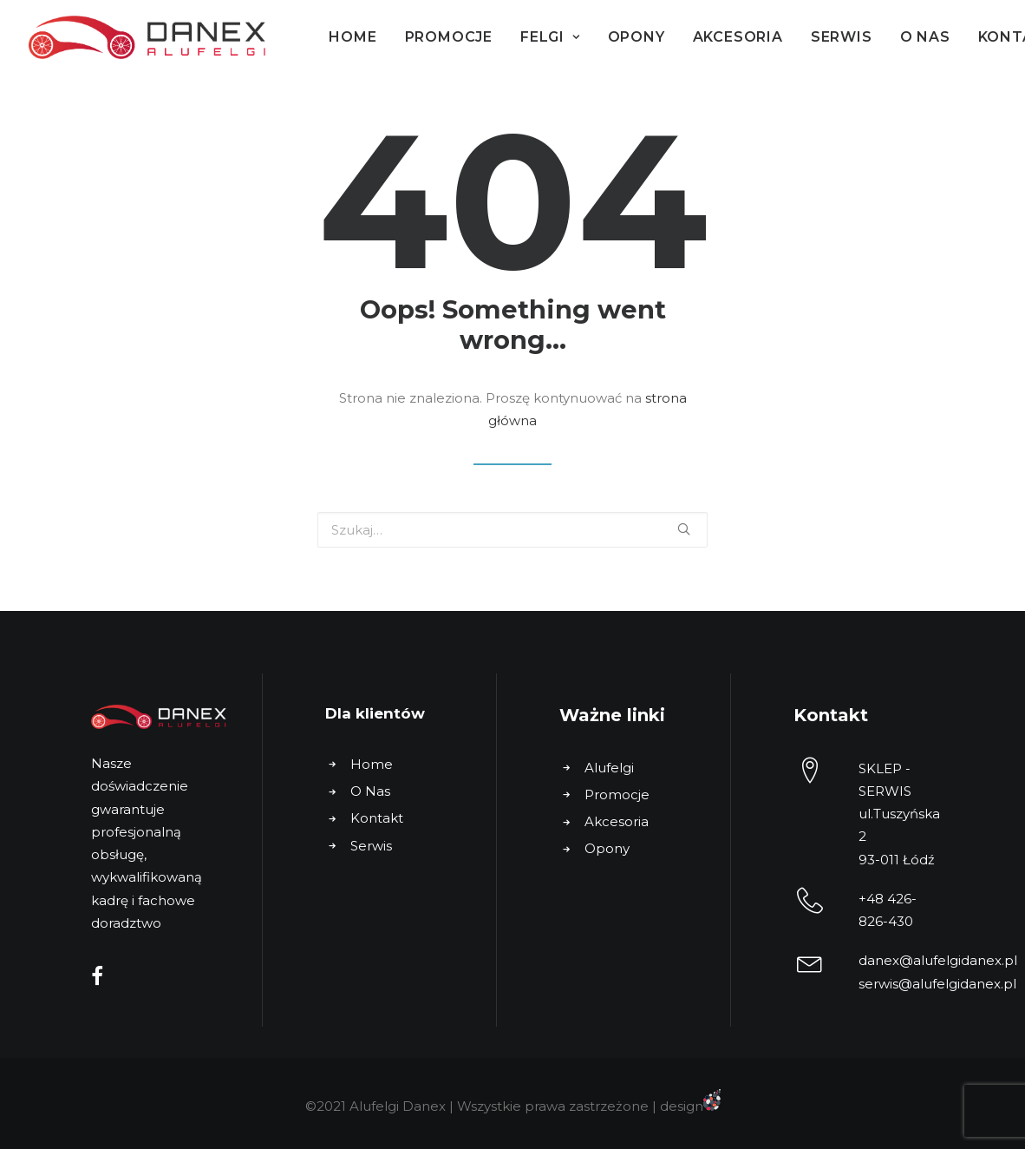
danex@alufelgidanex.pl (938, 960)
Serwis (841, 37)
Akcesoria (738, 37)
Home (352, 37)
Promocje (449, 37)
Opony (636, 37)
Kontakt (376, 818)
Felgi (550, 37)
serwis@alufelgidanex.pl (937, 983)
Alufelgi (609, 767)
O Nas (925, 37)
